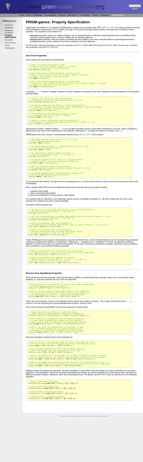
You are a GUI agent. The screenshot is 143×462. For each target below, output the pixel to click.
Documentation (51, 15)
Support (95, 15)
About (29, 15)
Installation (9, 28)
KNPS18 (105, 45)
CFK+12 (105, 28)
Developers (105, 15)
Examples (9, 40)
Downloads (38, 15)
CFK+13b (114, 28)
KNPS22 (53, 47)
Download (9, 25)
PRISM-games (117, 15)
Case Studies (84, 15)
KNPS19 (45, 47)
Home (22, 15)
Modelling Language (9, 31)
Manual (62, 15)
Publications (72, 15)
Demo (7, 45)
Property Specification (10, 36)
